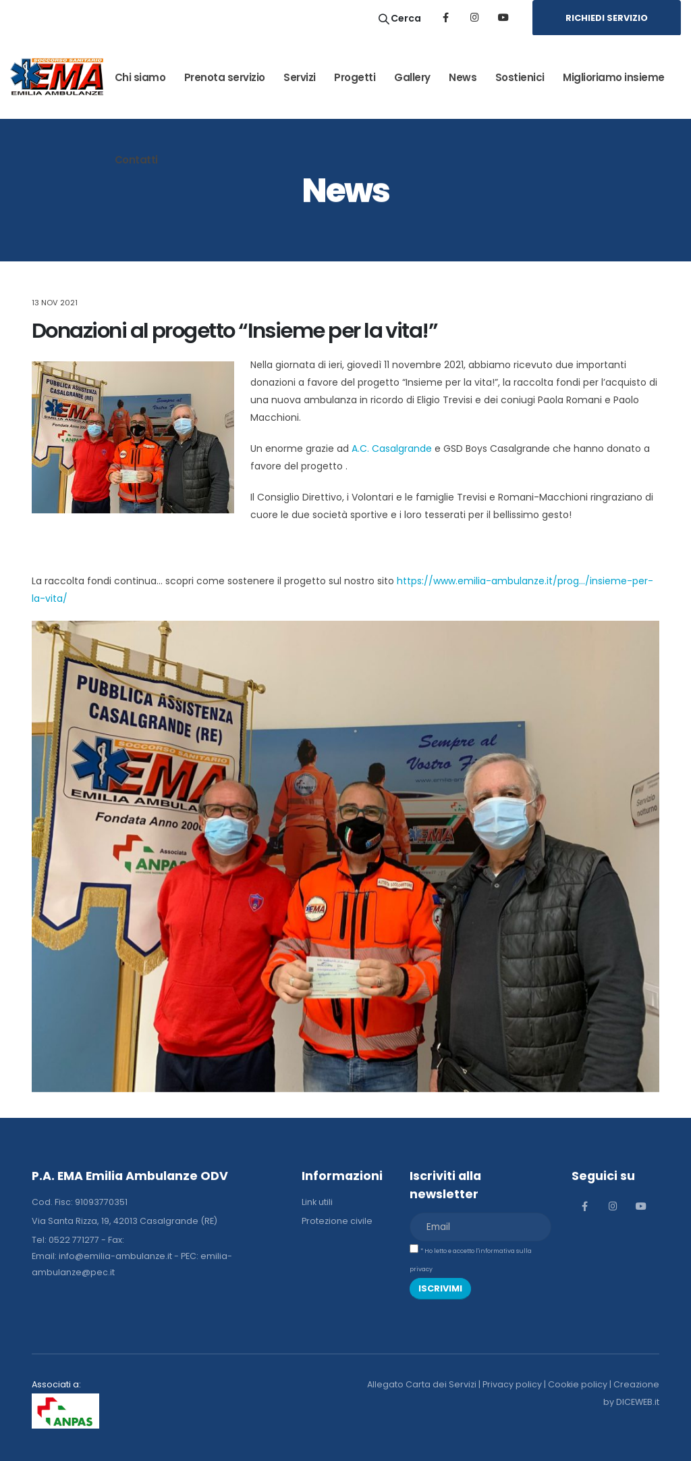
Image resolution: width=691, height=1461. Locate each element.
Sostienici (520, 77)
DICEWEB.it (637, 1402)
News (462, 77)
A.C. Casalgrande (392, 448)
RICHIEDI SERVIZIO (606, 18)
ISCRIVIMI (440, 1288)
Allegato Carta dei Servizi (421, 1384)
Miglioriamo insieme (614, 77)
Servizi (299, 77)
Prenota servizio (224, 77)
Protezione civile (337, 1221)
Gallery (412, 77)
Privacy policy (512, 1384)
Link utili (317, 1202)
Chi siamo (140, 77)
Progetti (354, 77)
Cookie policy (577, 1384)
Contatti (136, 160)
